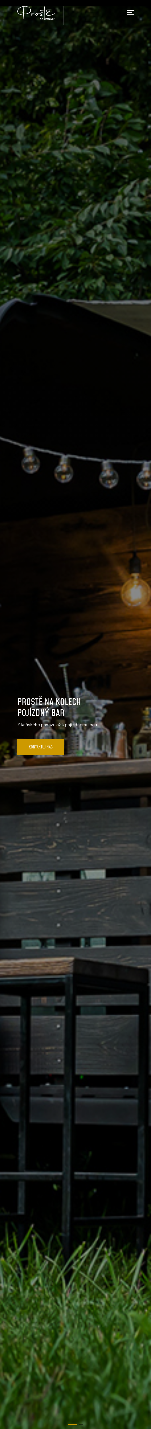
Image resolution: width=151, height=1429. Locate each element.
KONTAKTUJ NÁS (41, 747)
